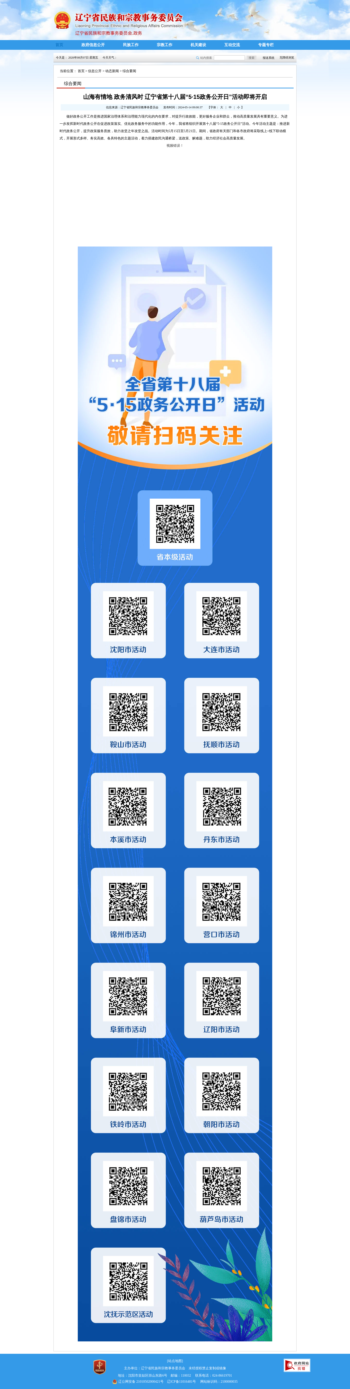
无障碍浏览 (287, 57)
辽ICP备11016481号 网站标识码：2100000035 (174, 1381)
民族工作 (131, 45)
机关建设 (198, 45)
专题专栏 (266, 45)
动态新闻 (112, 71)
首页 (59, 45)
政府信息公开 (93, 45)
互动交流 (232, 45)
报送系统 (268, 58)
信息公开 (95, 71)
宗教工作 (164, 45)
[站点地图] (175, 1361)
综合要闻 (129, 71)
